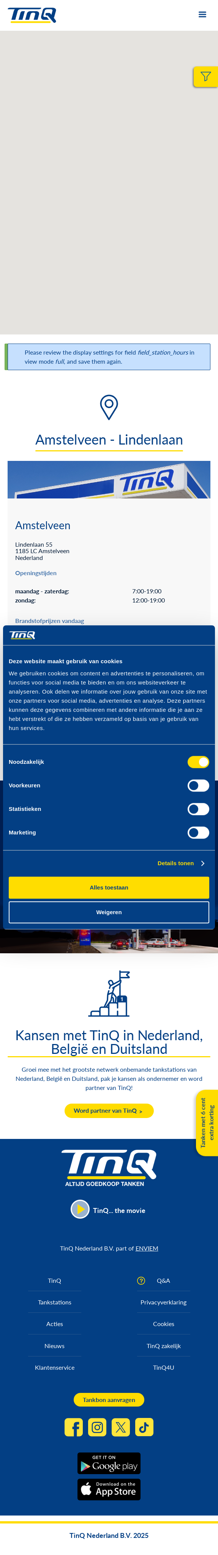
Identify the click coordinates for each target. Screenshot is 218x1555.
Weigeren (109, 912)
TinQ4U (163, 1367)
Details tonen (176, 863)
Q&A (163, 1280)
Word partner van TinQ (105, 1110)
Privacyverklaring (163, 1302)
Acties (54, 1323)
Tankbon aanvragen (109, 1399)
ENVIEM (147, 1248)
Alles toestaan (109, 887)
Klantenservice (54, 1367)
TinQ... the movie (119, 1210)
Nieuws (54, 1345)
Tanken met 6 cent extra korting (207, 1123)
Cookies (163, 1323)
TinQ (54, 1280)
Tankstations (54, 1302)
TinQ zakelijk (164, 1345)
